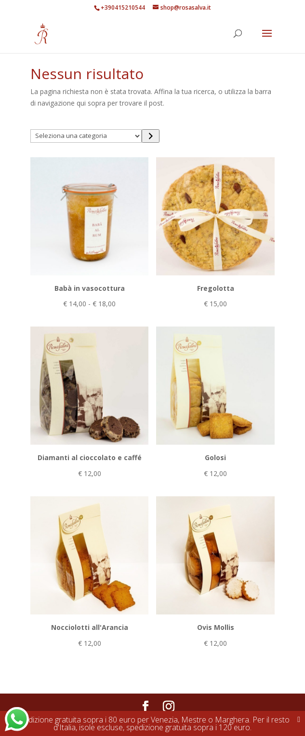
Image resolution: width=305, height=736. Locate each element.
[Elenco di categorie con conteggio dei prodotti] (86, 136)
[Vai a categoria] (150, 136)
